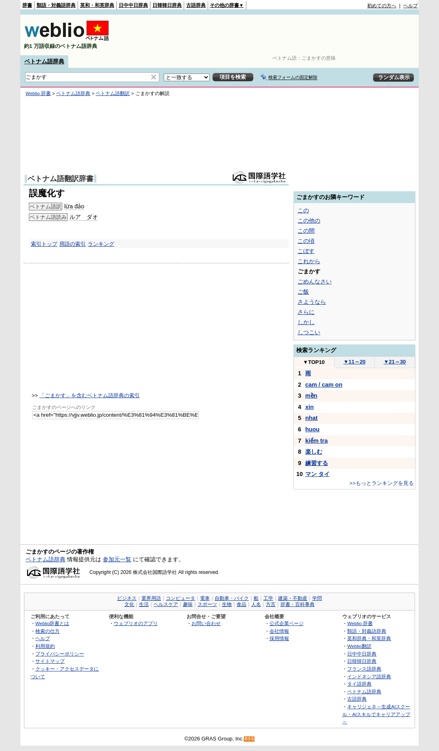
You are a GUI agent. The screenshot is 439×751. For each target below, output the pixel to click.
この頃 (306, 241)
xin (309, 407)
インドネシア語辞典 (369, 676)
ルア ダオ (84, 217)
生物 (227, 604)
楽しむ (313, 451)
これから (309, 261)
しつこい (309, 332)
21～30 (395, 362)
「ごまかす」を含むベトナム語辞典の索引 (89, 395)
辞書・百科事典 (297, 604)
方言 (271, 604)
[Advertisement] (270, 35)
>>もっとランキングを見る (382, 483)
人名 (256, 604)
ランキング (101, 244)
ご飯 (303, 291)
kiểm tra (316, 440)
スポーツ (207, 604)
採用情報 (279, 638)
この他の (309, 220)
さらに (306, 312)
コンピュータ (180, 598)
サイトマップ (50, 661)
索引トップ (44, 244)
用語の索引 (72, 244)
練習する (316, 463)
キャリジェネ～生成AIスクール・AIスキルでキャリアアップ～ (376, 714)
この (303, 210)
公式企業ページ (286, 623)
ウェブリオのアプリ (136, 623)
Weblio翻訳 (359, 646)
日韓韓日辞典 (167, 5)
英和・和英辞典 (97, 5)
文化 (129, 604)
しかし (306, 322)
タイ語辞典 (359, 683)
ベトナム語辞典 (44, 61)
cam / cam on (323, 384)
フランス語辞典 (364, 668)
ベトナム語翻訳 (113, 93)
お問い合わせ (206, 623)
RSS (249, 739)
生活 (144, 604)
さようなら (312, 302)
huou (312, 429)
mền (311, 395)
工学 (268, 598)
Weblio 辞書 (38, 93)
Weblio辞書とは (52, 623)
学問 (317, 598)
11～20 (354, 362)
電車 (205, 598)
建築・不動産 (292, 598)
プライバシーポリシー (59, 653)
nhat (311, 418)
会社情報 (279, 631)
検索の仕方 (47, 631)
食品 (241, 604)
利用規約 (45, 646)
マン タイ (317, 474)
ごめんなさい (315, 281)
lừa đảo (74, 206)
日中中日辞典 (133, 5)
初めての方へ (381, 6)
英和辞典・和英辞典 (369, 638)
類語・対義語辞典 (56, 5)
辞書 (27, 5)
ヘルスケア (166, 604)
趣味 (188, 604)
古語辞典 (196, 5)
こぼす (306, 251)
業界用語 (151, 598)
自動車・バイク (232, 598)
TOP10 (314, 362)
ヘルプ (410, 6)
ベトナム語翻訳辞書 (60, 179)
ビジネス (127, 598)
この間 (306, 230)
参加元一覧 (117, 559)
